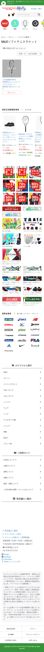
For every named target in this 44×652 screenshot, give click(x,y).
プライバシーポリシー (33, 634)
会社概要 (11, 634)
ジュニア (22, 426)
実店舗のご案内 (36, 9)
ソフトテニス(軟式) (23, 37)
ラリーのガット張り (12, 534)
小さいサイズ (22, 396)
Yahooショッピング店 (11, 562)
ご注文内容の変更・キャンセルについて (22, 489)
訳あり (22, 438)
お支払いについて (22, 460)
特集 (15, 24)
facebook (6, 557)
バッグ (22, 414)
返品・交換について (22, 483)
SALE (5, 24)
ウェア (22, 408)
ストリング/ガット (22, 384)
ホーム (3, 37)
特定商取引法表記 (11, 640)
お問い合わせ (33, 640)
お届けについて (22, 466)
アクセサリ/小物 (22, 420)
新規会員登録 (11, 629)
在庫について (22, 477)
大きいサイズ (22, 390)
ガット (35, 24)
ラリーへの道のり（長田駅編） (17, 537)
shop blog (6, 559)
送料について (22, 471)
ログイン (33, 629)
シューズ (22, 402)
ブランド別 (22, 443)
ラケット (25, 24)
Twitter (5, 554)
